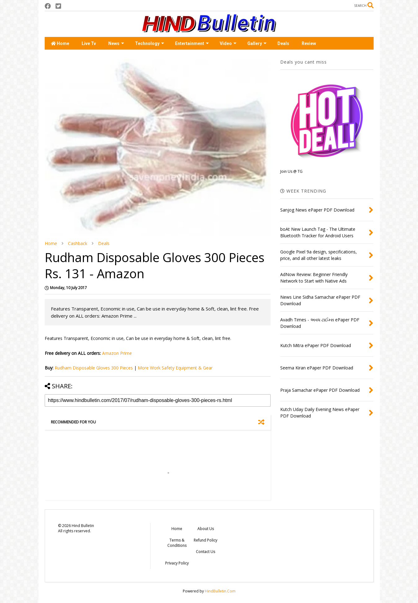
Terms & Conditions (177, 543)
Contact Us (205, 551)
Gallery (257, 43)
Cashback (77, 243)
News (116, 43)
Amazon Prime (117, 353)
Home (60, 43)
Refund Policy (205, 540)
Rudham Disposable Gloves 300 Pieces (94, 368)
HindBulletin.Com (220, 591)
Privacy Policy (177, 563)
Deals (283, 43)
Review (309, 43)
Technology (149, 43)
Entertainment (192, 43)
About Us (205, 528)
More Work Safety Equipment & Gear (175, 368)
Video (228, 43)
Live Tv (89, 43)
